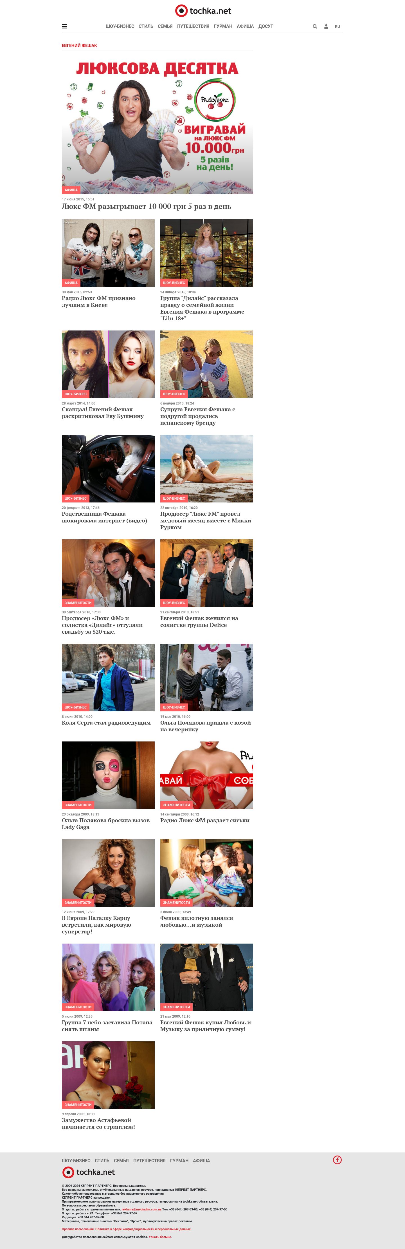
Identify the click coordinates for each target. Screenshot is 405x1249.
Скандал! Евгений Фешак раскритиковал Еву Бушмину (103, 412)
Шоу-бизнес (120, 26)
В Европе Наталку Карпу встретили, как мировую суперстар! (96, 924)
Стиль (146, 26)
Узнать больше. (160, 1237)
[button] (326, 26)
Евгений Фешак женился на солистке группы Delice (199, 621)
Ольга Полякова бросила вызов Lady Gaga (106, 823)
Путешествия (193, 26)
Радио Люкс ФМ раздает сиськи (204, 820)
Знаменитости (78, 603)
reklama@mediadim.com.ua (141, 1209)
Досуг (265, 26)
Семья (165, 26)
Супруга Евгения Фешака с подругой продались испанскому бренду (197, 415)
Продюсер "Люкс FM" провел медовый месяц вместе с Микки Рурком (205, 520)
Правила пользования (78, 1229)
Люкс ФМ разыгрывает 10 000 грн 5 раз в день (146, 206)
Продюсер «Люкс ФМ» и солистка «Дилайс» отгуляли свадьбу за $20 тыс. (102, 624)
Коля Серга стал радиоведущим (106, 722)
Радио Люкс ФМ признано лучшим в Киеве (99, 301)
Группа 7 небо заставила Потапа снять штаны (107, 1025)
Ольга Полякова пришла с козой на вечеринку (205, 726)
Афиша (245, 26)
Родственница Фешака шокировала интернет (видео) (104, 517)
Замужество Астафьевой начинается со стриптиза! (98, 1123)
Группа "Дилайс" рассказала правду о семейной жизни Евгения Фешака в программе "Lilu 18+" (202, 308)
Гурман (223, 26)
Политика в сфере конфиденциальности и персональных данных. (143, 1229)
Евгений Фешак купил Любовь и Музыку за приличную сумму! (205, 1025)
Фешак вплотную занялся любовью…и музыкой (196, 921)
